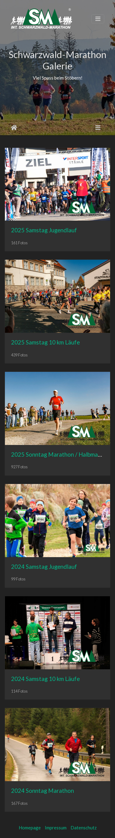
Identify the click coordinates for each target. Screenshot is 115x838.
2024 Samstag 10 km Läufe (45, 678)
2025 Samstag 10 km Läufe (45, 342)
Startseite (14, 127)
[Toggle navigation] (97, 18)
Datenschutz (84, 827)
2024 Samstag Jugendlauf (44, 566)
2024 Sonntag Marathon (42, 790)
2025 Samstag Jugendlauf (44, 230)
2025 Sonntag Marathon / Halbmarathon (63, 454)
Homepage (30, 827)
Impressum (56, 827)
